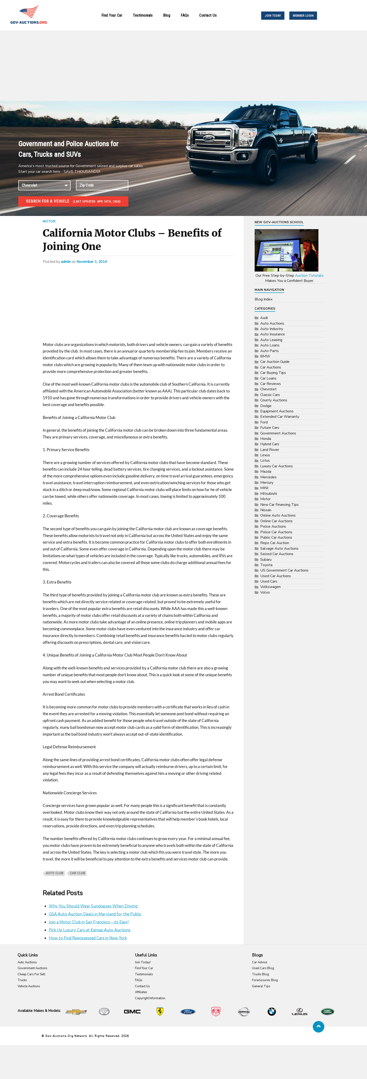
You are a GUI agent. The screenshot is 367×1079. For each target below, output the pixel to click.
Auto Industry (271, 328)
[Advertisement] (183, 66)
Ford (264, 422)
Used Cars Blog (263, 968)
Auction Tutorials (309, 275)
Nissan (265, 510)
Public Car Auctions (276, 537)
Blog (166, 15)
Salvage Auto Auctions (279, 548)
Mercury (266, 482)
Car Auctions (270, 367)
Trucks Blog (260, 974)
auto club (54, 873)
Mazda (265, 471)
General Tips (261, 986)
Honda (265, 438)
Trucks (22, 980)
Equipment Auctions (277, 411)
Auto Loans (269, 345)
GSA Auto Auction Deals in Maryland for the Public (95, 914)
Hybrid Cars (269, 444)
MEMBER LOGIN (303, 15)
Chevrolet (268, 389)
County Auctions (273, 400)
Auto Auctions (272, 323)
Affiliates (141, 992)
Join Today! (143, 962)
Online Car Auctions (276, 521)
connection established (44, 185)
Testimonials (143, 15)
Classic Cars (270, 394)
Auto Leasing (271, 339)
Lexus (265, 455)
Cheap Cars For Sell (31, 974)
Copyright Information (150, 998)
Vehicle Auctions (29, 986)
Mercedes (268, 477)
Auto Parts (269, 350)
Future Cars (269, 427)
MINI (264, 488)
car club (77, 873)
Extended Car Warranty (279, 416)
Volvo (265, 592)
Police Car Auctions (276, 532)
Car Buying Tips (273, 372)
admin (66, 261)
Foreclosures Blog (265, 980)
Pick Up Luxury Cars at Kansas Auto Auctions (89, 930)
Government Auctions (278, 433)
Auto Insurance (272, 334)
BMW (265, 356)
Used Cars (268, 581)
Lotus (265, 460)
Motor (49, 221)
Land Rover (269, 449)
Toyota (266, 565)
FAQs (185, 15)
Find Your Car (111, 15)
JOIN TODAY (273, 15)
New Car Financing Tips (279, 504)
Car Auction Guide (275, 361)
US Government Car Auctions (284, 570)
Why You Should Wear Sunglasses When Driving (93, 906)
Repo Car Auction (274, 542)
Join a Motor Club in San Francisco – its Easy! (89, 922)
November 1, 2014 (92, 261)
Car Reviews (270, 383)
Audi (264, 317)
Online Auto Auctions (278, 515)
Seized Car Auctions (276, 554)
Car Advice (259, 962)
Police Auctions (273, 526)
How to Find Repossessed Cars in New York (88, 938)
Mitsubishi (268, 493)
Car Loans (268, 378)
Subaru (265, 559)
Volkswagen (270, 586)
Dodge (265, 405)
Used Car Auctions (275, 576)
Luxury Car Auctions (276, 466)
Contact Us (208, 15)
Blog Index (263, 299)
